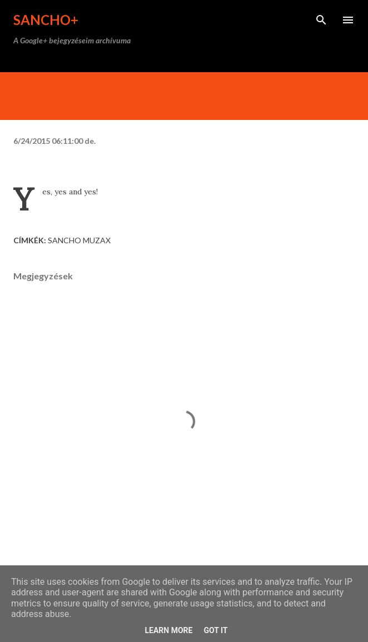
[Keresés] (321, 20)
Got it (215, 630)
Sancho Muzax (79, 240)
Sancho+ (45, 20)
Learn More (168, 630)
